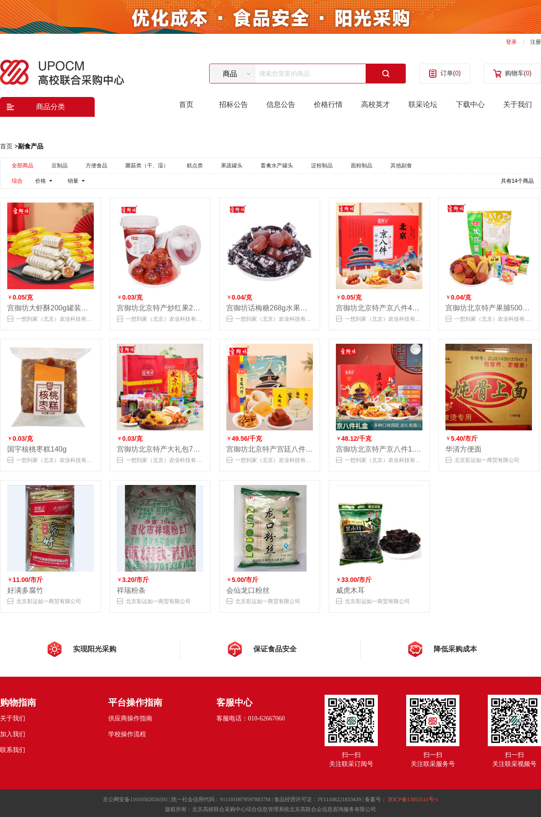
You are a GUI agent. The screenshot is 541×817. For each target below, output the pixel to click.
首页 (186, 104)
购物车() (518, 73)
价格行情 (328, 104)
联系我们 (12, 750)
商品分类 (50, 107)
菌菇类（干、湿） (147, 165)
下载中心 (470, 104)
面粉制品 (361, 165)
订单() (450, 73)
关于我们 (517, 104)
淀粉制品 (322, 165)
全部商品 (22, 165)
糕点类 (195, 165)
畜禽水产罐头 (277, 165)
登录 (511, 42)
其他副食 (401, 165)
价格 (40, 181)
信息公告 (280, 104)
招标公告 (233, 104)
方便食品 (96, 165)
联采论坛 (422, 104)
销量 (73, 181)
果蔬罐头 (232, 165)
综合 (17, 181)
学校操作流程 (127, 734)
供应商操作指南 (130, 718)
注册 (535, 42)
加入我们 (12, 734)
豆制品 (59, 165)
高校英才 (375, 104)
